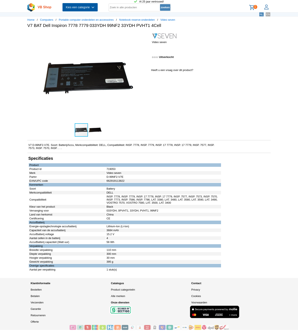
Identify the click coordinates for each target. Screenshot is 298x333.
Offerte (35, 321)
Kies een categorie (80, 7)
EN (268, 14)
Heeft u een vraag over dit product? (172, 70)
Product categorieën (123, 289)
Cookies (196, 296)
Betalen (35, 296)
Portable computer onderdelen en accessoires (86, 19)
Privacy (195, 289)
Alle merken (118, 296)
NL (261, 14)
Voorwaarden (199, 302)
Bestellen (36, 289)
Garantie (36, 308)
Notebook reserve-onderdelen (137, 19)
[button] (145, 35)
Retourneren (38, 315)
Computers (46, 19)
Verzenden (37, 302)
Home (31, 19)
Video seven (167, 19)
